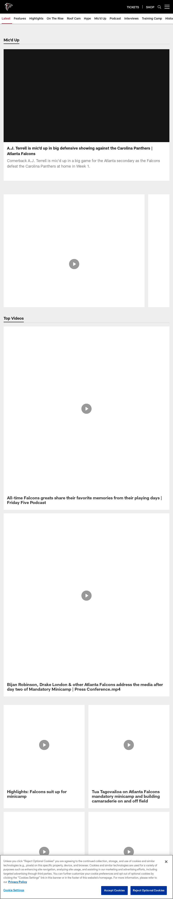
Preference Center (86, 598)
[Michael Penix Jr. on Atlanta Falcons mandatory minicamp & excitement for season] (44, 443)
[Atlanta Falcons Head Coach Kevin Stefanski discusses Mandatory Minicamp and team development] (128, 443)
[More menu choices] (167, 7)
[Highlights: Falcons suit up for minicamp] (44, 384)
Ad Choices (86, 577)
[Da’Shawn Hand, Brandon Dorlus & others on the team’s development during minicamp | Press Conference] (128, 412)
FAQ (86, 556)
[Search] (159, 7)
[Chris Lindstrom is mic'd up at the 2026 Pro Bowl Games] (74, 211)
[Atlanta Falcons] (86, 522)
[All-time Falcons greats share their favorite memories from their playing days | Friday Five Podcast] (86, 335)
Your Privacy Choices (86, 584)
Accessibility (86, 570)
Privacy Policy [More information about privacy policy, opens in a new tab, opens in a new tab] (17, 882)
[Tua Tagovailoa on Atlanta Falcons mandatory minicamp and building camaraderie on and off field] (128, 386)
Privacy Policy (86, 542)
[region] (86, 877)
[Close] (166, 861)
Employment (86, 549)
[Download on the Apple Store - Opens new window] (71, 502)
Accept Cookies (114, 890)
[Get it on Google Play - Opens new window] (100, 504)
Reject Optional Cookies (148, 890)
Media (86, 563)
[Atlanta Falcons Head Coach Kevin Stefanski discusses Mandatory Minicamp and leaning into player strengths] (44, 414)
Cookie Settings (86, 591)
